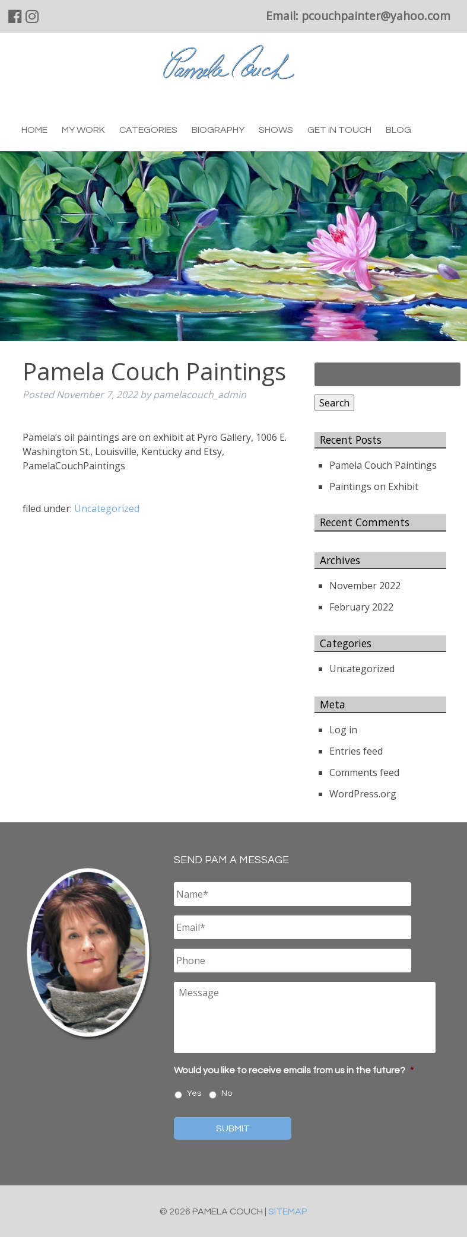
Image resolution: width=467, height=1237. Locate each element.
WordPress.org (362, 793)
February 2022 (361, 606)
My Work (83, 130)
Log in (343, 729)
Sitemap (287, 1211)
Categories (148, 130)
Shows (276, 130)
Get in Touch (339, 130)
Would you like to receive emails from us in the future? (294, 1070)
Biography (218, 130)
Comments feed (364, 772)
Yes (194, 1093)
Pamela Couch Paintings (383, 465)
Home (34, 130)
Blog (398, 130)
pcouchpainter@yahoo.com (375, 16)
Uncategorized (106, 508)
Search (334, 402)
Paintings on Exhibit (373, 486)
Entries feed (356, 751)
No (226, 1093)
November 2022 (365, 585)
